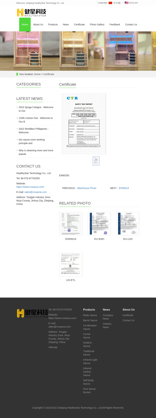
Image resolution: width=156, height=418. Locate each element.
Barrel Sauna (90, 320)
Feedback (115, 24)
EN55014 (124, 188)
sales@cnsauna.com (35, 192)
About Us (38, 24)
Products (53, 24)
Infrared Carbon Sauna (87, 372)
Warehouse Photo (86, 188)
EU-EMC (99, 238)
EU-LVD (128, 238)
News (66, 24)
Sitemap (52, 347)
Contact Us (131, 24)
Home (25, 24)
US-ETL (70, 280)
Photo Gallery (97, 24)
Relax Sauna (90, 315)
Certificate (79, 24)
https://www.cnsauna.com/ (30, 187)
